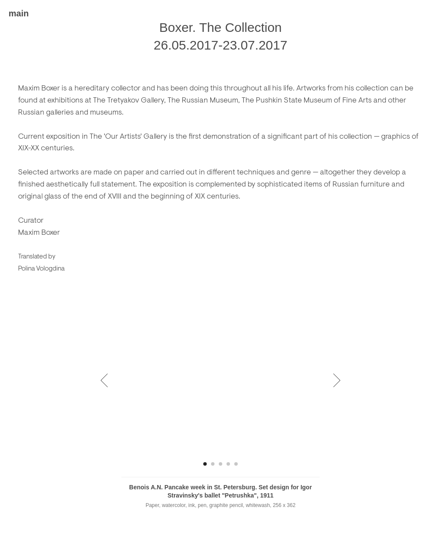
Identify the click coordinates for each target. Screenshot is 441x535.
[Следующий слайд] (337, 380)
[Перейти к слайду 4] (228, 464)
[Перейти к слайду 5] (236, 464)
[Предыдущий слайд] (104, 380)
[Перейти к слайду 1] (205, 464)
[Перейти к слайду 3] (220, 464)
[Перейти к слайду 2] (212, 464)
